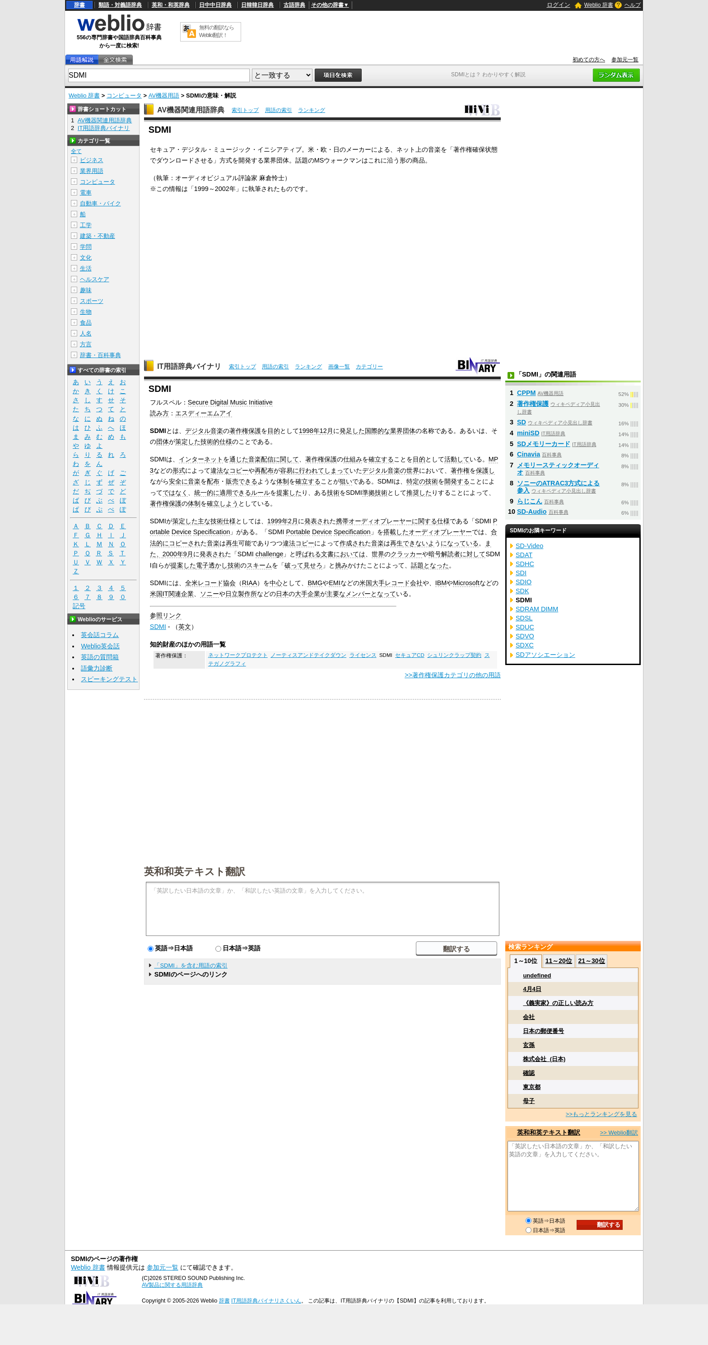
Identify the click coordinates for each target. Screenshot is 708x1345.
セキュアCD (409, 655)
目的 (273, 430)
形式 (178, 470)
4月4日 (532, 989)
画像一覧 (339, 366)
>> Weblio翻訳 (619, 1132)
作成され (352, 543)
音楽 (216, 430)
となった (436, 565)
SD (521, 422)
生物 (86, 311)
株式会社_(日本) (544, 1059)
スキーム (259, 565)
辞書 (79, 5)
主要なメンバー (348, 593)
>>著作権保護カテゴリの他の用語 (453, 675)
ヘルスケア (94, 279)
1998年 (309, 430)
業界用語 (91, 171)
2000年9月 (178, 554)
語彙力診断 (96, 668)
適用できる (235, 492)
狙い (346, 481)
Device (181, 531)
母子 (529, 1101)
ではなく (175, 492)
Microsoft (466, 582)
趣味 (86, 290)
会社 (529, 1017)
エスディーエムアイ (203, 413)
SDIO (523, 582)
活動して (457, 459)
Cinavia (528, 454)
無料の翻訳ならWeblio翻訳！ (216, 31)
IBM (441, 582)
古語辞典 (294, 5)
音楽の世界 (403, 470)
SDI (521, 573)
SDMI (158, 626)
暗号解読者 (444, 554)
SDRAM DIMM (537, 609)
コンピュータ (124, 95)
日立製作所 (241, 593)
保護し (485, 470)
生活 (86, 268)
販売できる (241, 481)
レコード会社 (404, 582)
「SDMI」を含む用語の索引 (191, 965)
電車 (86, 192)
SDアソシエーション (545, 654)
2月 (293, 521)
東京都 (531, 1087)
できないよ (418, 543)
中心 (276, 582)
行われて (311, 470)
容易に (289, 470)
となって (383, 593)
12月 (326, 430)
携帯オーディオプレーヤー (374, 521)
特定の (415, 481)
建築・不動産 (97, 236)
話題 (417, 565)
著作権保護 (245, 430)
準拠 (368, 492)
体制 (282, 481)
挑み (341, 565)
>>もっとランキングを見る (601, 1114)
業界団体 (402, 430)
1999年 (277, 521)
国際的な (377, 430)
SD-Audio (532, 511)
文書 (327, 554)
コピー (238, 470)
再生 (232, 543)
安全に (178, 481)
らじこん (529, 501)
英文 (184, 626)
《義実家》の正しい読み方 (558, 1003)
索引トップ (245, 110)
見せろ (312, 565)
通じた (238, 459)
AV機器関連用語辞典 (190, 110)
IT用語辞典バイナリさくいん (266, 1301)
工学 (86, 225)
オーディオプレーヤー (440, 531)
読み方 (159, 413)
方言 (86, 344)
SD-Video (529, 545)
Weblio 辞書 (598, 5)
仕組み (352, 459)
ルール (260, 492)
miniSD (528, 433)
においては (349, 554)
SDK (522, 591)
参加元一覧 (624, 59)
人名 (86, 333)
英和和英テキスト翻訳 (194, 871)
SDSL (524, 618)
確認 (529, 1073)
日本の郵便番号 (543, 1031)
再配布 (264, 470)
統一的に (206, 492)
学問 (86, 246)
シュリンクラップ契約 (454, 655)
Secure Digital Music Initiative (230, 402)
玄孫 (529, 1045)
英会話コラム (100, 634)
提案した (289, 492)
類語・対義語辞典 (120, 5)
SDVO (525, 636)
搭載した (396, 531)
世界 (378, 554)
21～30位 (591, 960)
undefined (537, 975)
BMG (314, 582)
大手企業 (307, 593)
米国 (365, 582)
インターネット (201, 459)
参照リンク (166, 615)
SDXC (525, 645)
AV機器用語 (164, 95)
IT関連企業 (178, 593)
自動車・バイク (100, 203)
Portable (298, 531)
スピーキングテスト (109, 679)
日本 (282, 593)
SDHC (525, 564)
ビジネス (91, 160)
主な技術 (210, 521)
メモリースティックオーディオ (558, 468)
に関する (424, 521)
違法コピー (298, 543)
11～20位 (558, 960)
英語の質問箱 (100, 657)
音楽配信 (261, 459)
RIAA (249, 582)
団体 (162, 441)
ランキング (311, 110)
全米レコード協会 (210, 582)
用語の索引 (278, 110)
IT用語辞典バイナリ (189, 366)
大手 (378, 582)
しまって (336, 470)
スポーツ (91, 301)
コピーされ (184, 543)
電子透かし (212, 565)
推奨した (419, 492)
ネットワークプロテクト (238, 655)
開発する (457, 481)
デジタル (197, 430)
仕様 (229, 521)
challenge (270, 554)
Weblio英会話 (100, 646)
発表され (317, 521)
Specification (211, 531)
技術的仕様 (216, 441)
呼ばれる (308, 554)
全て (76, 151)
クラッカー (406, 554)
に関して (286, 459)
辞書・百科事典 (100, 355)
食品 (86, 322)
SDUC (525, 627)
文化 (86, 257)
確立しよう (222, 503)
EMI (334, 582)
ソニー (209, 593)
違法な (219, 470)
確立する (381, 459)
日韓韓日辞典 (257, 5)
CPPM (526, 392)
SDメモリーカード (543, 443)
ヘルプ (632, 5)
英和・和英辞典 (171, 5)
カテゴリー (369, 366)
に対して (472, 554)
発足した (352, 430)
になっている (460, 543)
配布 (213, 481)
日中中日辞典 (215, 5)
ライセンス (363, 655)
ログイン (558, 4)
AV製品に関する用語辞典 (172, 1285)
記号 (79, 606)
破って (293, 565)
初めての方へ (589, 59)
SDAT (524, 554)
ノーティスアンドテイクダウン (308, 655)
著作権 (460, 470)
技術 (431, 481)
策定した (187, 441)
